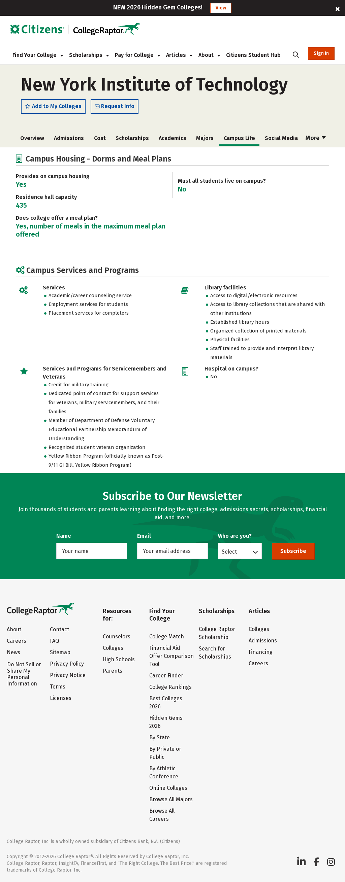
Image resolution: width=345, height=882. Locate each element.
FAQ (54, 641)
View (221, 8)
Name (63, 536)
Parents (112, 671)
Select (229, 552)
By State (159, 737)
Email (144, 536)
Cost (100, 138)
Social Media (281, 138)
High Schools (119, 659)
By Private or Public (165, 753)
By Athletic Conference (163, 772)
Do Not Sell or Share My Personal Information (24, 674)
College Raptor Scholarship (217, 633)
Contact (59, 629)
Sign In (321, 53)
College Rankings (170, 687)
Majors (205, 138)
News (13, 652)
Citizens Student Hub (253, 55)
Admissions (69, 138)
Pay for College (137, 55)
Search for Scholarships (215, 652)
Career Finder (166, 675)
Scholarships (88, 55)
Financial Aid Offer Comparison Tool (171, 656)
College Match (166, 636)
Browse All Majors (171, 799)
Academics (172, 138)
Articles (179, 55)
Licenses (60, 698)
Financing (261, 652)
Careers (16, 641)
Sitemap (60, 652)
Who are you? (235, 536)
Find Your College (37, 55)
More (316, 138)
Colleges (113, 648)
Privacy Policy (67, 664)
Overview (32, 138)
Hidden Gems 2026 (166, 722)
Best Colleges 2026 (165, 702)
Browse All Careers (162, 815)
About (209, 55)
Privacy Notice (68, 675)
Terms (57, 686)
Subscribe (293, 551)
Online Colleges (168, 788)
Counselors (116, 636)
